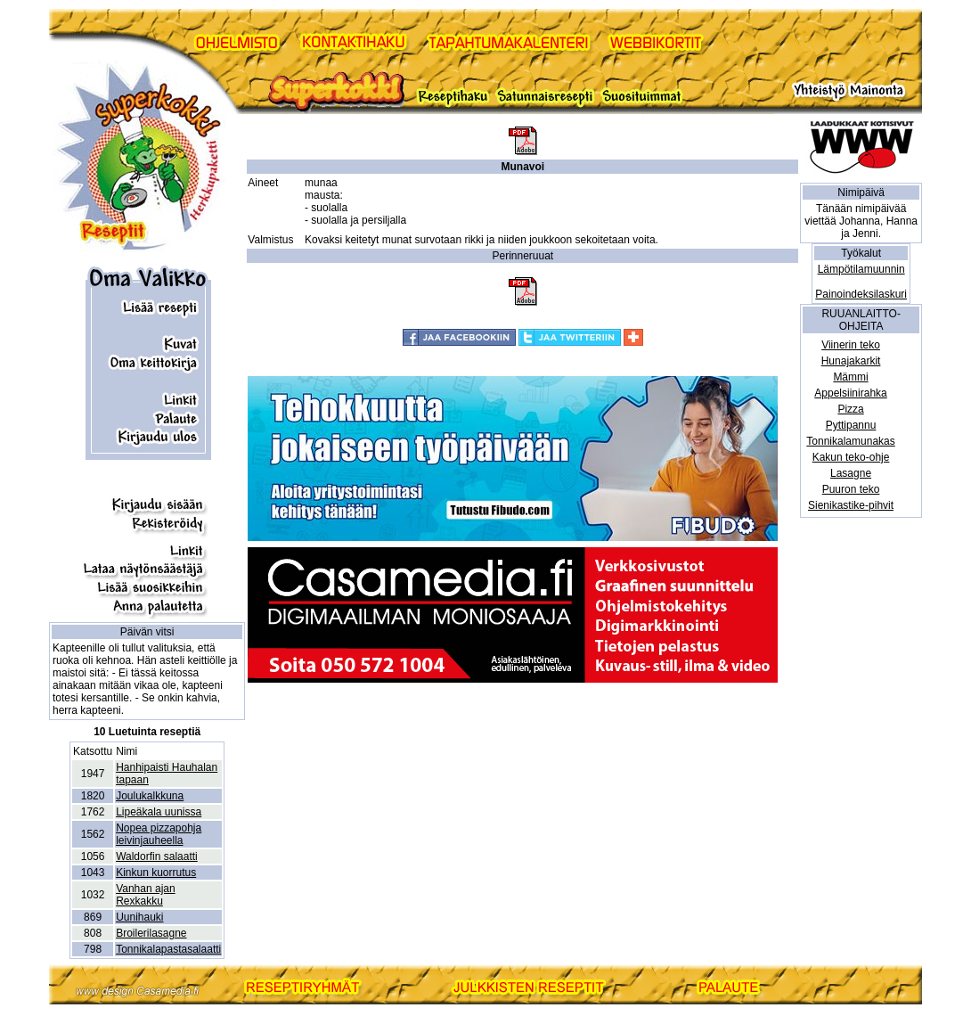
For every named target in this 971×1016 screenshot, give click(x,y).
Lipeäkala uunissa (158, 812)
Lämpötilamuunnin (861, 269)
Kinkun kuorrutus (156, 872)
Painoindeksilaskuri (861, 294)
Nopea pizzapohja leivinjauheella (158, 834)
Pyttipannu (851, 425)
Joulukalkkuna (150, 796)
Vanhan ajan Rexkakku (145, 894)
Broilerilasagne (151, 933)
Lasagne (850, 473)
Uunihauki (139, 917)
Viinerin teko (850, 345)
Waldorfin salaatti (157, 856)
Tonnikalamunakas (850, 441)
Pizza (850, 409)
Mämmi (850, 377)
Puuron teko (851, 489)
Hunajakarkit (851, 361)
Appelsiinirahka (850, 393)
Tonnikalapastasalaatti (168, 949)
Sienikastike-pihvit (850, 505)
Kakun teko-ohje (851, 457)
